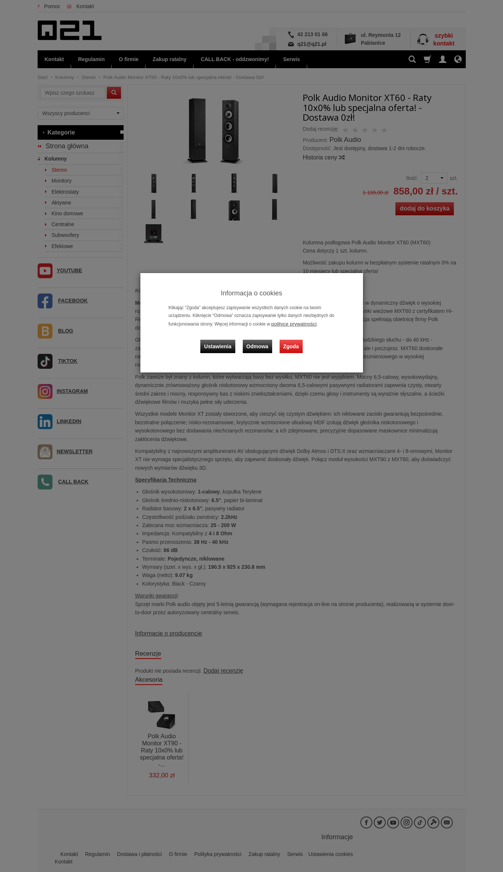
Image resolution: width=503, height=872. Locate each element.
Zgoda (289, 340)
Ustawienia (223, 340)
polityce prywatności (291, 323)
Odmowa (259, 340)
